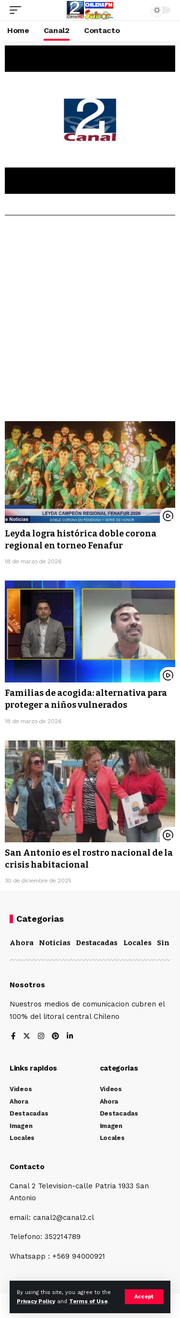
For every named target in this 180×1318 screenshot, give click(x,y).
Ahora (22, 942)
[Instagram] (41, 1037)
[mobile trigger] (18, 10)
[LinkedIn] (69, 1037)
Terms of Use (88, 1301)
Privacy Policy (36, 1301)
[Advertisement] (90, 322)
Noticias (55, 942)
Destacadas (97, 942)
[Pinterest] (55, 1037)
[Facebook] (13, 1037)
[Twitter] (27, 1037)
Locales (137, 942)
